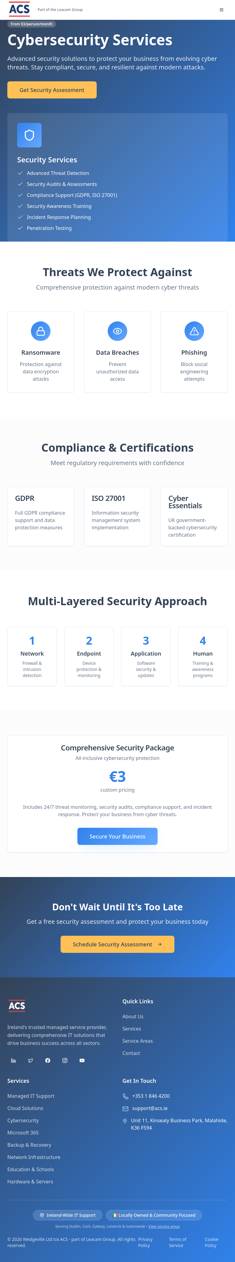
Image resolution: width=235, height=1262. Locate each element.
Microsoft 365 (23, 1132)
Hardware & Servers (30, 1181)
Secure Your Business (118, 836)
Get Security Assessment (52, 90)
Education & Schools (30, 1169)
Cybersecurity (23, 1120)
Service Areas (137, 1041)
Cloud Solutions (25, 1108)
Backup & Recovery (29, 1145)
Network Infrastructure (33, 1157)
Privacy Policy (145, 1242)
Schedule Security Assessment (117, 944)
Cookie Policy (211, 1242)
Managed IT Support (30, 1096)
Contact (131, 1053)
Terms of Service (177, 1242)
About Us (133, 1016)
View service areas (164, 1226)
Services (131, 1028)
